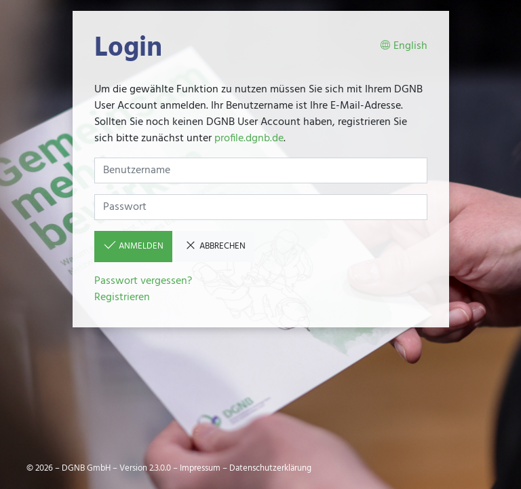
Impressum (200, 468)
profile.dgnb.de (249, 138)
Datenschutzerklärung (270, 468)
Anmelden (133, 245)
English (403, 46)
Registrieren (122, 297)
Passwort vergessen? (143, 281)
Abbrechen (215, 245)
